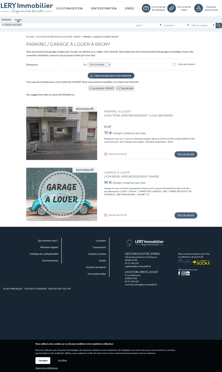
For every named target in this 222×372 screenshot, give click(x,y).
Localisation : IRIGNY (103, 88)
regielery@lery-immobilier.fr (138, 266)
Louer (18, 19)
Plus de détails (186, 182)
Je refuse (62, 360)
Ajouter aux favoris (118, 181)
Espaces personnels (211, 8)
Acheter (7, 19)
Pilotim (67, 288)
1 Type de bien (126, 88)
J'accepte (42, 360)
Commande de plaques (158, 8)
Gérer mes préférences (46, 368)
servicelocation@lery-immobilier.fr (141, 284)
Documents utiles (184, 8)
